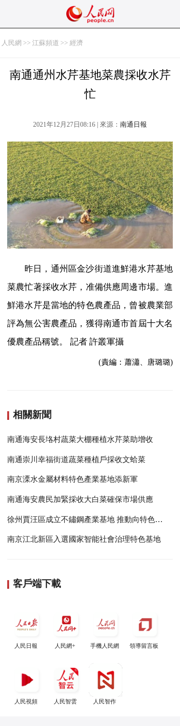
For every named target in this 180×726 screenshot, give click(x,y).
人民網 (11, 43)
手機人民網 (105, 628)
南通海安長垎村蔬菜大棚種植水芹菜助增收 (80, 439)
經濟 (76, 43)
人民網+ (66, 628)
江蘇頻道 (45, 43)
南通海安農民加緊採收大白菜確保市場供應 (80, 499)
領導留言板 (145, 628)
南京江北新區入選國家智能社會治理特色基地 (84, 539)
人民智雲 (66, 684)
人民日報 (27, 628)
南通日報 (133, 124)
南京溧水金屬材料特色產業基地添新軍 (72, 479)
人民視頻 (27, 684)
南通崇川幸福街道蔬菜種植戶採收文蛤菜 (76, 459)
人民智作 (105, 684)
